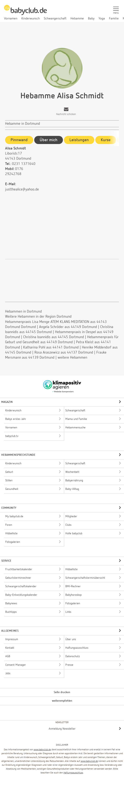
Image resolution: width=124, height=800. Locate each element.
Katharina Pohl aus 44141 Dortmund (51, 347)
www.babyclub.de (42, 749)
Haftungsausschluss (73, 773)
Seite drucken (62, 692)
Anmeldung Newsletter (62, 728)
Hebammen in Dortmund (23, 311)
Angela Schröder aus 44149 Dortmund (68, 327)
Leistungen (79, 140)
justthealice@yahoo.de (22, 189)
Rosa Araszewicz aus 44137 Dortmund (63, 352)
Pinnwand (19, 140)
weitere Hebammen (72, 357)
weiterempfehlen (62, 700)
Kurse (106, 140)
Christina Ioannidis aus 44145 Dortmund (53, 337)
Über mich (48, 140)
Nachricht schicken (66, 114)
